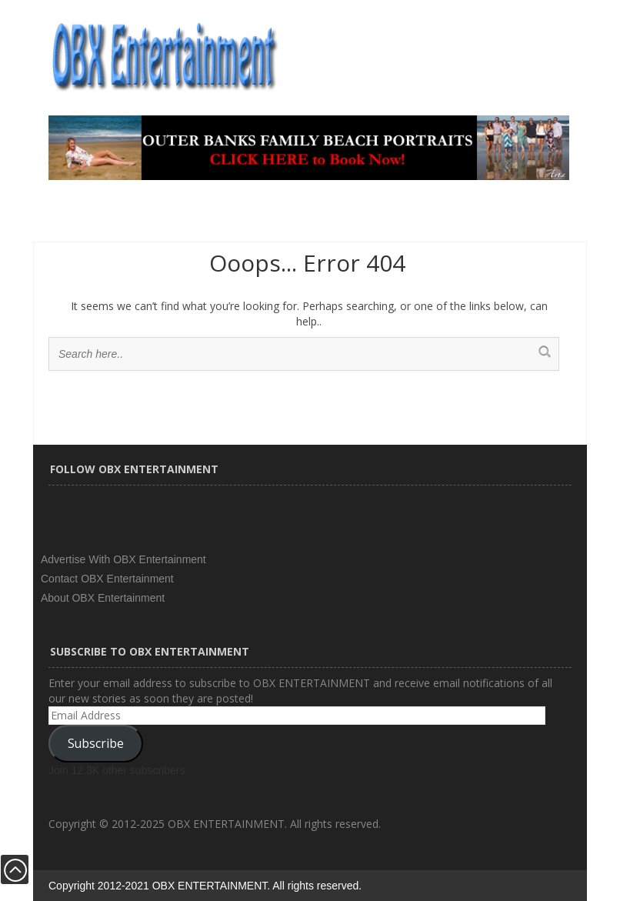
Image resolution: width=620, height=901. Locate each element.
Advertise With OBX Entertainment (123, 559)
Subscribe (96, 743)
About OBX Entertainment (103, 598)
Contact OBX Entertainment (107, 578)
